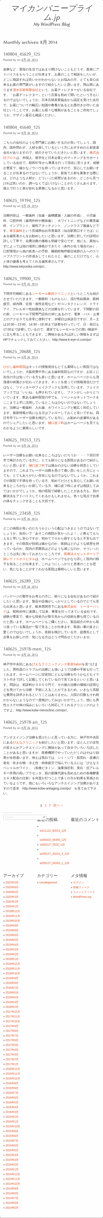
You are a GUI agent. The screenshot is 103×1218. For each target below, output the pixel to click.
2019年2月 (11, 954)
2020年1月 (11, 906)
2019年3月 (11, 949)
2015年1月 (11, 1169)
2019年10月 (12, 920)
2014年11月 (12, 1179)
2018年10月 (12, 973)
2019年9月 (11, 925)
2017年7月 (11, 1035)
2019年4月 (11, 944)
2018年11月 (12, 968)
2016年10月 (12, 1078)
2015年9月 (11, 1131)
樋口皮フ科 (56, 423)
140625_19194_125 (21, 200)
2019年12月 (12, 911)
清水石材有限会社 (25, 90)
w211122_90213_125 (53, 830)
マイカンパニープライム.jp (51, 13)
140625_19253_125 (21, 440)
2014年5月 (11, 1207)
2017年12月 (12, 1011)
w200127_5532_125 (52, 844)
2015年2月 (11, 1164)
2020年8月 (11, 887)
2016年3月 (11, 1112)
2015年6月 (11, 1145)
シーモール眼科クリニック (51, 293)
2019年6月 (11, 935)
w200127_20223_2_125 (54, 853)
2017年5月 (11, 1045)
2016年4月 (11, 1107)
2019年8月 (11, 930)
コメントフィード (84, 892)
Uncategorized (48, 882)
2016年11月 (12, 1073)
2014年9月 (11, 1188)
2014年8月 (11, 1193)
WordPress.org (82, 896)
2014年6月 (11, 1203)
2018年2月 (11, 1007)
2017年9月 (11, 1026)
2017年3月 (11, 1054)
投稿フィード (81, 887)
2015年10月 (12, 1126)
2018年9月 (11, 978)
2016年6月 (11, 1097)
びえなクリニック (25, 742)
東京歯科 (16, 230)
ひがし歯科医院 (14, 367)
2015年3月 (11, 1159)
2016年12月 (12, 1069)
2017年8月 (11, 1030)
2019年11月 (12, 916)
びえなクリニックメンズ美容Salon (57, 664)
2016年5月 (11, 1102)
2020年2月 (11, 901)
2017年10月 (12, 1021)
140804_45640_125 (21, 127)
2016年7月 (11, 1092)
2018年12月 (12, 963)
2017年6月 (11, 1040)
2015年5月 (11, 1150)
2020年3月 (11, 896)
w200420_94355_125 (53, 839)
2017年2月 (11, 1059)
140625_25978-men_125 (27, 649)
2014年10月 (12, 1183)
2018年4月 (11, 997)
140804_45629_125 (21, 54)
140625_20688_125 (21, 351)
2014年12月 (12, 1174)
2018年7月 (11, 987)
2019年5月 (11, 940)
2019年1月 (11, 959)
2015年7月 (11, 1140)
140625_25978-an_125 (25, 722)
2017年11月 (12, 1016)
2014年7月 (11, 1198)
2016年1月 (11, 1121)
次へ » (58, 805)
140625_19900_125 (21, 278)
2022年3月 (11, 882)
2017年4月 (11, 1049)
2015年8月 (11, 1136)
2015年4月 (11, 1155)
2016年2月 (11, 1116)
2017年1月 (11, 1064)
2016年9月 (11, 1083)
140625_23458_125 (21, 513)
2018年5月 (11, 992)
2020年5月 (11, 892)
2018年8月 (11, 983)
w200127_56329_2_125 (54, 863)
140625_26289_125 (21, 581)
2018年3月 (11, 1002)
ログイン (78, 882)
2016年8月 (11, 1088)
